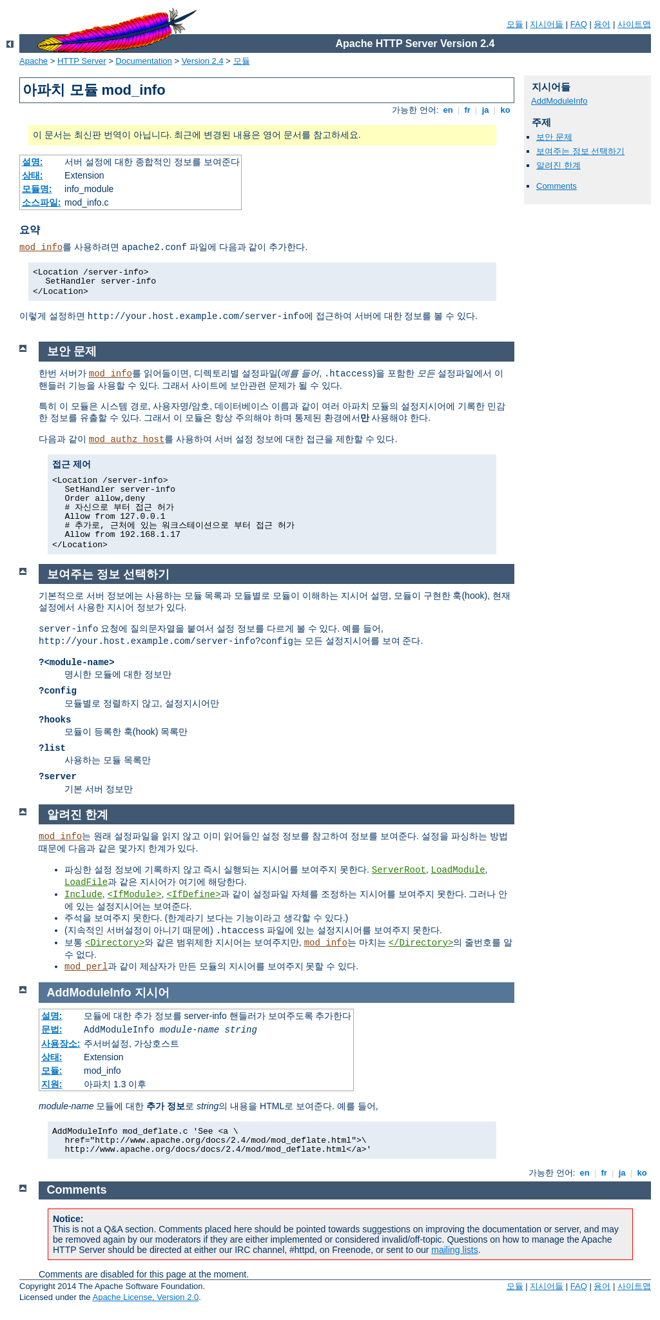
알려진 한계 (558, 165)
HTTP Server (81, 61)
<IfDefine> (193, 894)
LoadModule (458, 870)
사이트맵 (634, 24)
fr (467, 110)
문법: (52, 1029)
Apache (33, 61)
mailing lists (454, 1250)
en (448, 110)
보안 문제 (554, 137)
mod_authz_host (127, 439)
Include (83, 894)
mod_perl (86, 967)
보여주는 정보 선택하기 (580, 151)
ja (485, 110)
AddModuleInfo (559, 101)
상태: (32, 175)
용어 (602, 24)
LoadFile (86, 882)
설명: (32, 162)
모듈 (515, 24)
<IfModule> (135, 894)
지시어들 (546, 24)
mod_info (41, 247)
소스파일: (41, 202)
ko (505, 110)
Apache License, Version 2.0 (145, 1297)
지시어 (152, 992)
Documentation (143, 61)
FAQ (578, 24)
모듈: (52, 1070)
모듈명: (37, 189)
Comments (556, 186)
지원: (52, 1084)
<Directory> (114, 943)
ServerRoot (399, 870)
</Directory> (421, 943)
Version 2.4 (203, 61)
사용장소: (61, 1043)
